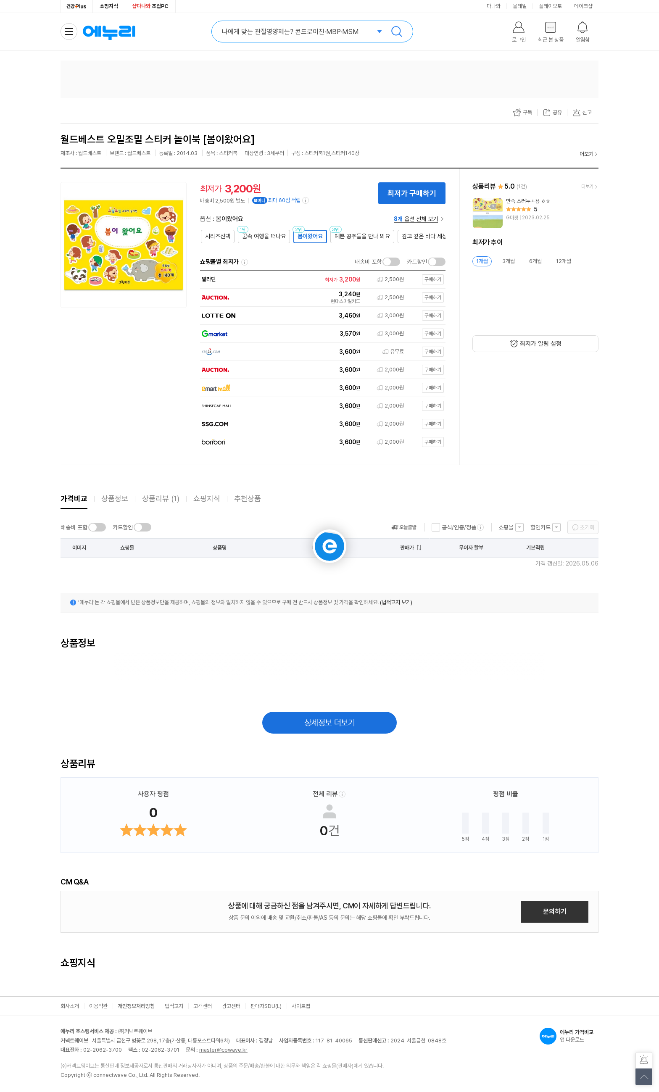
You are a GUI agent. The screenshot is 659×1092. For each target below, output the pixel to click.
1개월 (482, 261)
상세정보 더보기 (329, 723)
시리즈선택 (217, 236)
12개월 (563, 261)
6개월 (535, 261)
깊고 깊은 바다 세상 (424, 236)
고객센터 (202, 1006)
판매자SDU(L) (266, 1006)
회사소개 (70, 1006)
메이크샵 (583, 6)
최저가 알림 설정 (540, 343)
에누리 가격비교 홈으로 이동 (108, 31)
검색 (396, 31)
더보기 (586, 154)
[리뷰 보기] (535, 213)
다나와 (494, 6)
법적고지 (174, 1006)
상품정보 (114, 498)
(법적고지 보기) (396, 602)
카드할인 (417, 261)
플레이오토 (550, 6)
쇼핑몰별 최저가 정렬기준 (244, 262)
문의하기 (555, 912)
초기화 (587, 527)
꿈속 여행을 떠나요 (264, 236)
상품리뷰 (160, 498)
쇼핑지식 (109, 6)
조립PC (150, 6)
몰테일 (520, 6)
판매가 (407, 548)
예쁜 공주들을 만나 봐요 (362, 236)
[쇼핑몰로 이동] (320, 280)
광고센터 (231, 1006)
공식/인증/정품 (459, 527)
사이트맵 (301, 1006)
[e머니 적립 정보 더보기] (306, 200)
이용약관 (98, 1006)
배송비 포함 (368, 261)
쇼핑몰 (506, 527)
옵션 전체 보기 (416, 219)
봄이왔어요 (310, 236)
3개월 (508, 261)
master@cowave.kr (223, 1050)
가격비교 (74, 498)
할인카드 (540, 527)
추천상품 (247, 498)
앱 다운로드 (569, 1036)
